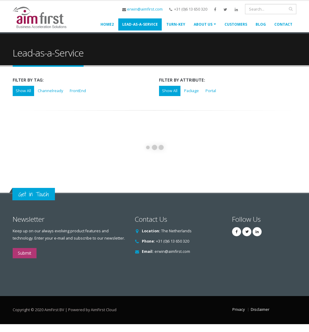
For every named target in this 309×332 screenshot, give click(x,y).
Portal (210, 98)
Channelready (50, 98)
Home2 (107, 24)
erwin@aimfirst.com (145, 9)
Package (191, 98)
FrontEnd (78, 98)
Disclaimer (260, 317)
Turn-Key (175, 24)
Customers (236, 24)
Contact (283, 24)
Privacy (238, 317)
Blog (261, 24)
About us (203, 24)
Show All (23, 98)
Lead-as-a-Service (140, 24)
